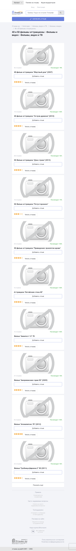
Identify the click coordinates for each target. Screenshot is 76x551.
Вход (32, 7)
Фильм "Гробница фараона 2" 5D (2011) (30, 468)
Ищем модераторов (48, 3)
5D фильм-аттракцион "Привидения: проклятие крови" (37, 248)
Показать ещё (38, 485)
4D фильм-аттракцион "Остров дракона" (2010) (34, 116)
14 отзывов (17, 112)
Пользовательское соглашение (53, 540)
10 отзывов (17, 200)
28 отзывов (17, 156)
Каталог (18, 3)
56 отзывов (17, 68)
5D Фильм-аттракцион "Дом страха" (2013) (32, 160)
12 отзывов (17, 332)
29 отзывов (17, 244)
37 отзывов (17, 376)
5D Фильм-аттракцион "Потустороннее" (31, 204)
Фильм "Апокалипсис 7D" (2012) (27, 424)
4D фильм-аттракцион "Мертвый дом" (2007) (33, 72)
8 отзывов (17, 420)
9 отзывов (17, 288)
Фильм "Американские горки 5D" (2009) (30, 380)
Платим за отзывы (32, 3)
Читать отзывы (30, 83)
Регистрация (41, 7)
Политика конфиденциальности (52, 542)
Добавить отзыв (38, 76)
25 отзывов (17, 464)
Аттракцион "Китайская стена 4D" (28, 292)
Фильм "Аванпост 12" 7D (24, 336)
